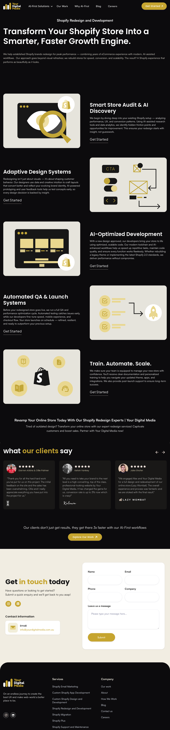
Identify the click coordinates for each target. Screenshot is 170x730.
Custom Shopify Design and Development (67, 700)
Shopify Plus (58, 720)
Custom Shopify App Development (71, 692)
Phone (91, 588)
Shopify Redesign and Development (71, 708)
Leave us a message (99, 606)
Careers (112, 6)
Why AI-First (82, 6)
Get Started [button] (99, 139)
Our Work (62, 6)
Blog (98, 6)
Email (128, 571)
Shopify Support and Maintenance (70, 726)
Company (130, 588)
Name (91, 571)
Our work (106, 686)
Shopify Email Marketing (65, 686)
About (104, 692)
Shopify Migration (61, 714)
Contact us (107, 711)
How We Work (109, 698)
